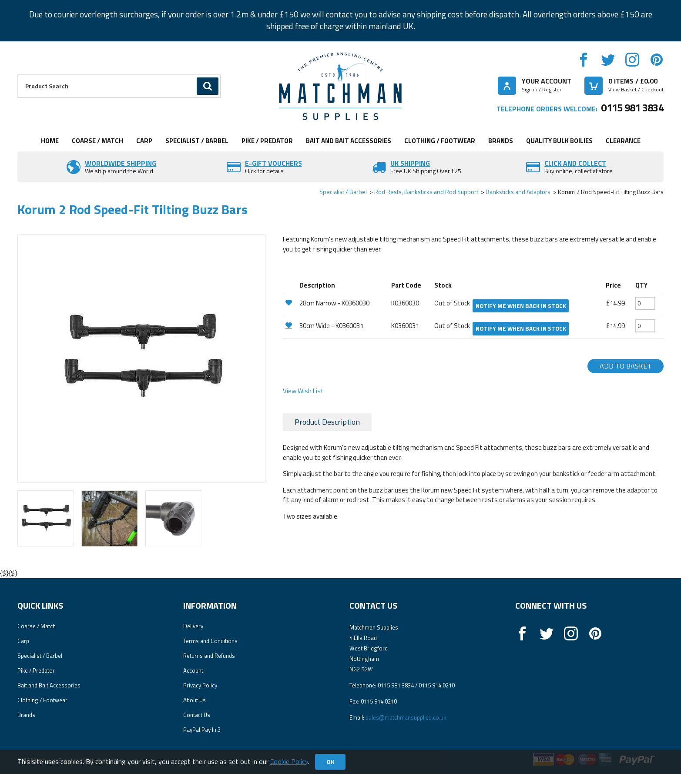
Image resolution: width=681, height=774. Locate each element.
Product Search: (17, 74)
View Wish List (303, 391)
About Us (194, 700)
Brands (500, 141)
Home (50, 141)
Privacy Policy (200, 685)
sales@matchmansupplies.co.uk (406, 717)
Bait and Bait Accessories (348, 141)
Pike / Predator (267, 141)
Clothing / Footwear (439, 141)
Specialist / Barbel (196, 141)
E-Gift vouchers (273, 163)
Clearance (623, 141)
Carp (144, 141)
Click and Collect (575, 163)
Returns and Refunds (209, 655)
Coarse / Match (97, 141)
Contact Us (196, 714)
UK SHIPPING (410, 163)
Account (193, 670)
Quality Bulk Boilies (559, 141)
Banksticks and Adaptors (518, 191)
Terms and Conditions (210, 641)
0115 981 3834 (632, 107)
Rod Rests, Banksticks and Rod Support (426, 191)
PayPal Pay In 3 (202, 729)
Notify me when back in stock (521, 306)
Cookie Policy (289, 761)
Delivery (193, 626)
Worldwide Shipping (120, 163)
